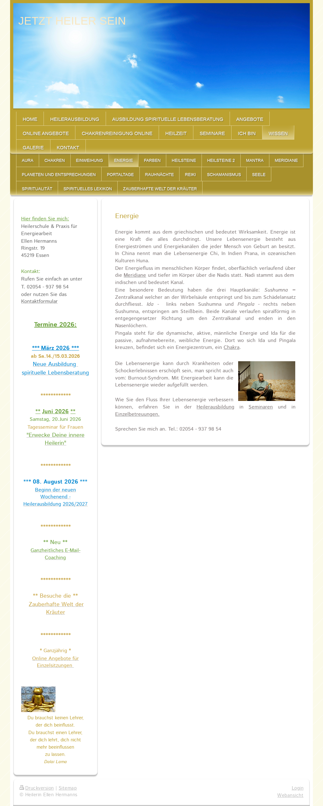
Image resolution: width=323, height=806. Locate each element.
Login (297, 788)
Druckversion (37, 788)
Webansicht (290, 795)
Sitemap (68, 788)
